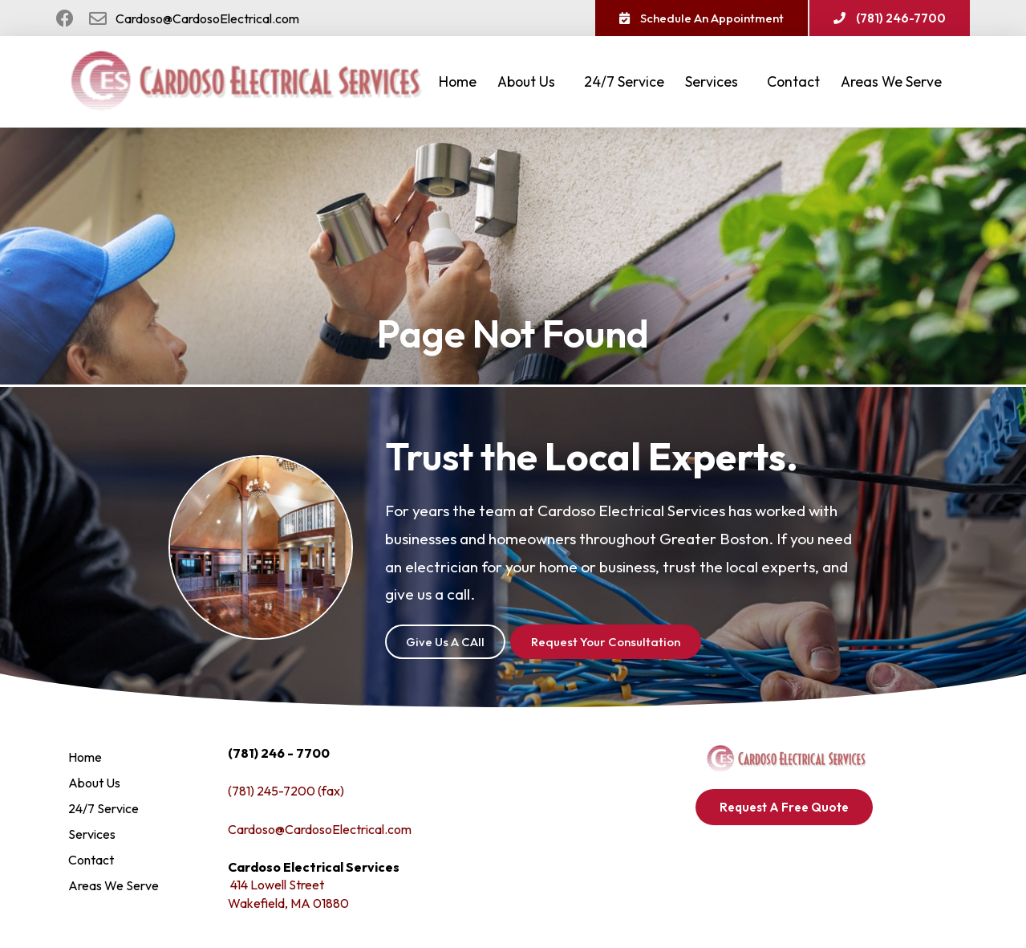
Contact (793, 81)
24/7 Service (624, 81)
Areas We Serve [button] (895, 81)
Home (458, 81)
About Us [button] (530, 81)
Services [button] (715, 81)
